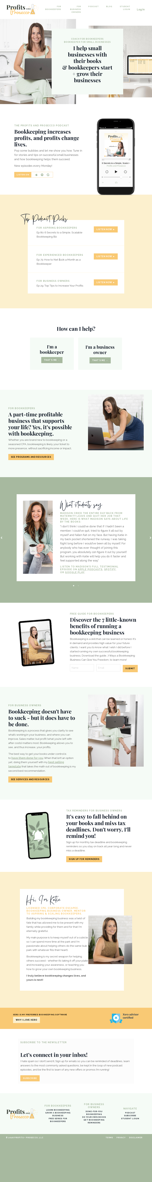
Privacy (121, 1178)
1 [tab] (73, 599)
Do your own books (94, 1158)
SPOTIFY (111, 583)
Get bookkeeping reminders (94, 1162)
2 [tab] (78, 599)
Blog (109, 6)
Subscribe (130, 1156)
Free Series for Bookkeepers (58, 1160)
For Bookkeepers (53, 7)
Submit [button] (130, 686)
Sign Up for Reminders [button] (84, 879)
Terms (109, 1178)
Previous (1, 551)
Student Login (124, 7)
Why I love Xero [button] (26, 1059)
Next (150, 551)
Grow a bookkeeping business (58, 1155)
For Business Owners (75, 9)
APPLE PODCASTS (91, 583)
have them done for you (27, 777)
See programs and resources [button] (31, 469)
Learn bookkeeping (58, 1151)
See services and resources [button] (30, 799)
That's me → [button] (52, 366)
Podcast (93, 6)
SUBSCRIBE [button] (31, 1118)
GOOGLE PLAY (76, 586)
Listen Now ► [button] (104, 231)
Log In (140, 9)
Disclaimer (135, 1178)
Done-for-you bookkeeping (94, 1153)
